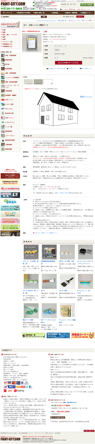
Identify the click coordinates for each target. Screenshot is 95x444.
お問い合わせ (49, 433)
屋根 (4, 32)
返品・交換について (24, 396)
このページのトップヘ (89, 431)
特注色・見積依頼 (71, 13)
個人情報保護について (26, 433)
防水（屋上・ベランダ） (10, 34)
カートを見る (87, 4)
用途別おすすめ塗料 (24, 13)
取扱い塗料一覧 (40, 13)
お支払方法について (24, 354)
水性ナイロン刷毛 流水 (66, 261)
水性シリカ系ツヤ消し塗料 (63, 193)
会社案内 (57, 433)
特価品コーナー (87, 13)
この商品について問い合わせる (56, 68)
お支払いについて (73, 68)
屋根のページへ (86, 97)
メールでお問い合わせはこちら (57, 417)
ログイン (80, 17)
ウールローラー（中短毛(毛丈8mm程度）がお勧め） (49, 158)
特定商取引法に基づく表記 (8, 433)
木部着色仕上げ (7, 44)
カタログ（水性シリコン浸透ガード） (46, 233)
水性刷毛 (69, 158)
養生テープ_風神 (28, 320)
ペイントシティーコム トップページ (46, 20)
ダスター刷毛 (63, 290)
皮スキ (43, 290)
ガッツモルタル (54, 39)
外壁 (4, 30)
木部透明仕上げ (7, 46)
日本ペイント (72, 20)
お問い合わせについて (71, 400)
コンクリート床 (7, 42)
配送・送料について (86, 68)
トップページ (8, 13)
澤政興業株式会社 (71, 402)
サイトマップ (39, 433)
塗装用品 (55, 13)
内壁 (4, 39)
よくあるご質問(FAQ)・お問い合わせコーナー (76, 9)
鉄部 (4, 37)
